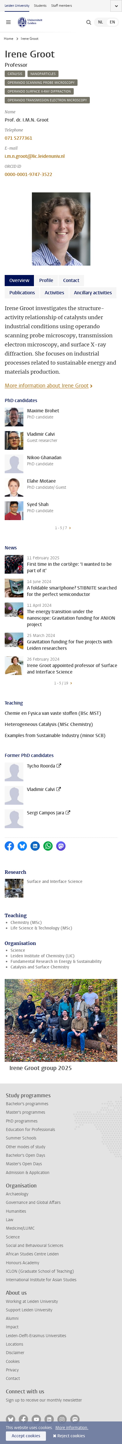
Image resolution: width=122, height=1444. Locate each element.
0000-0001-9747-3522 (28, 174)
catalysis (15, 74)
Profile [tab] (46, 280)
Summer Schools (21, 1138)
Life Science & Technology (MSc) (41, 928)
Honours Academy (22, 1263)
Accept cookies (26, 1436)
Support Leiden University (29, 1310)
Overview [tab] (19, 280)
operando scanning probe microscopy (41, 83)
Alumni (12, 1318)
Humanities (16, 1211)
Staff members (61, 6)
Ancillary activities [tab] (93, 293)
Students (40, 6)
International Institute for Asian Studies (41, 1280)
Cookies (13, 1361)
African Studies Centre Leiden (32, 1254)
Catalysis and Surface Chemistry (40, 967)
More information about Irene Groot (47, 385)
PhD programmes (21, 1121)
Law (9, 1220)
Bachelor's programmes (27, 1104)
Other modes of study (25, 1147)
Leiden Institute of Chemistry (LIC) (43, 956)
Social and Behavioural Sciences (34, 1245)
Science (18, 950)
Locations (14, 1344)
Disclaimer (15, 1353)
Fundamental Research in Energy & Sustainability (56, 961)
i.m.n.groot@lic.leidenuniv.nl (35, 156)
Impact (12, 1327)
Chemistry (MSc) (26, 922)
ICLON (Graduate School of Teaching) (40, 1271)
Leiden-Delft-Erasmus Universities (36, 1336)
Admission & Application (27, 1172)
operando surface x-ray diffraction (39, 91)
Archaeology (17, 1194)
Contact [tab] (71, 280)
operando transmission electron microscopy (47, 100)
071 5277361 (18, 138)
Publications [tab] (22, 293)
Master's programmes (25, 1112)
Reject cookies (71, 1436)
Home (8, 38)
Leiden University (17, 6)
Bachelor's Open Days (25, 1155)
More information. (71, 1428)
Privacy (12, 1370)
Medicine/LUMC (20, 1228)
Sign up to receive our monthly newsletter (44, 1400)
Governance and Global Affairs (33, 1202)
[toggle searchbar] (88, 22)
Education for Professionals (30, 1129)
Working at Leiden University (32, 1301)
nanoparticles (43, 74)
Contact (13, 1378)
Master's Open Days (24, 1164)
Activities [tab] (54, 293)
